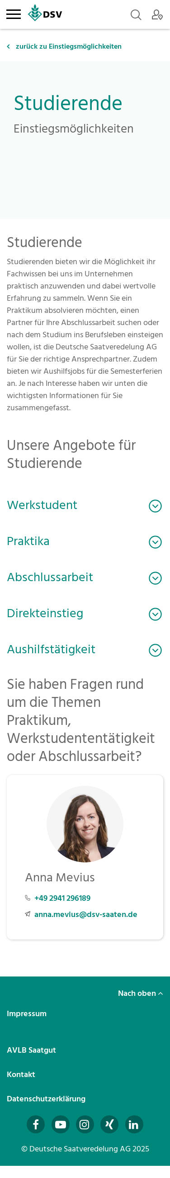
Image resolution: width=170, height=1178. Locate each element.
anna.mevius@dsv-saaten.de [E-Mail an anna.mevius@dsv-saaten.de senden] (85, 914)
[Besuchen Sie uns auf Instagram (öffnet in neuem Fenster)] (85, 1124)
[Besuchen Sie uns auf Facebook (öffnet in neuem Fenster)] (36, 1124)
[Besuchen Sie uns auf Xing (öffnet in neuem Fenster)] (109, 1124)
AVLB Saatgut (32, 1050)
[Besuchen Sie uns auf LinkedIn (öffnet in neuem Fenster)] (134, 1124)
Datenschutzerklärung (47, 1098)
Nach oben (140, 993)
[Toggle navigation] (13, 13)
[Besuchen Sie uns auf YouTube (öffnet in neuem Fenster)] (61, 1124)
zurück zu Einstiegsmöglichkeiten (64, 46)
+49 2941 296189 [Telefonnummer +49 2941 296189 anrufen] (62, 898)
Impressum (27, 1013)
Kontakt (22, 1074)
